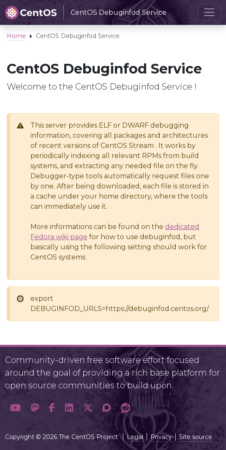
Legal (135, 437)
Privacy (161, 437)
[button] (15, 407)
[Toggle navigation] (209, 12)
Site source (195, 437)
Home (16, 36)
